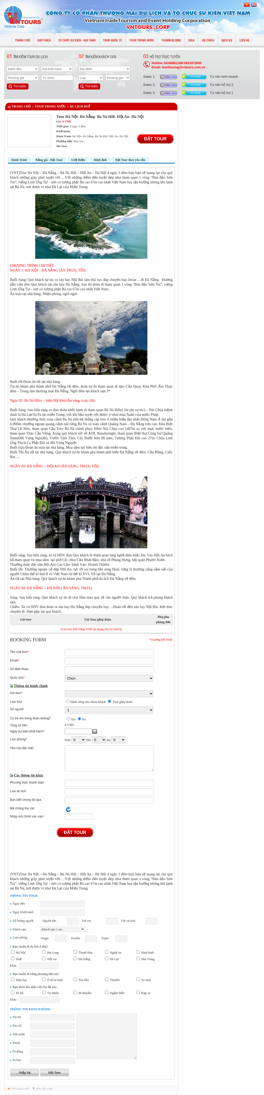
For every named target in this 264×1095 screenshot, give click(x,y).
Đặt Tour (155, 138)
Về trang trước (20, 1088)
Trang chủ (21, 106)
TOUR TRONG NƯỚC (50, 106)
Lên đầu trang (45, 1088)
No (84, 719)
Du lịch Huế (80, 106)
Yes (73, 719)
